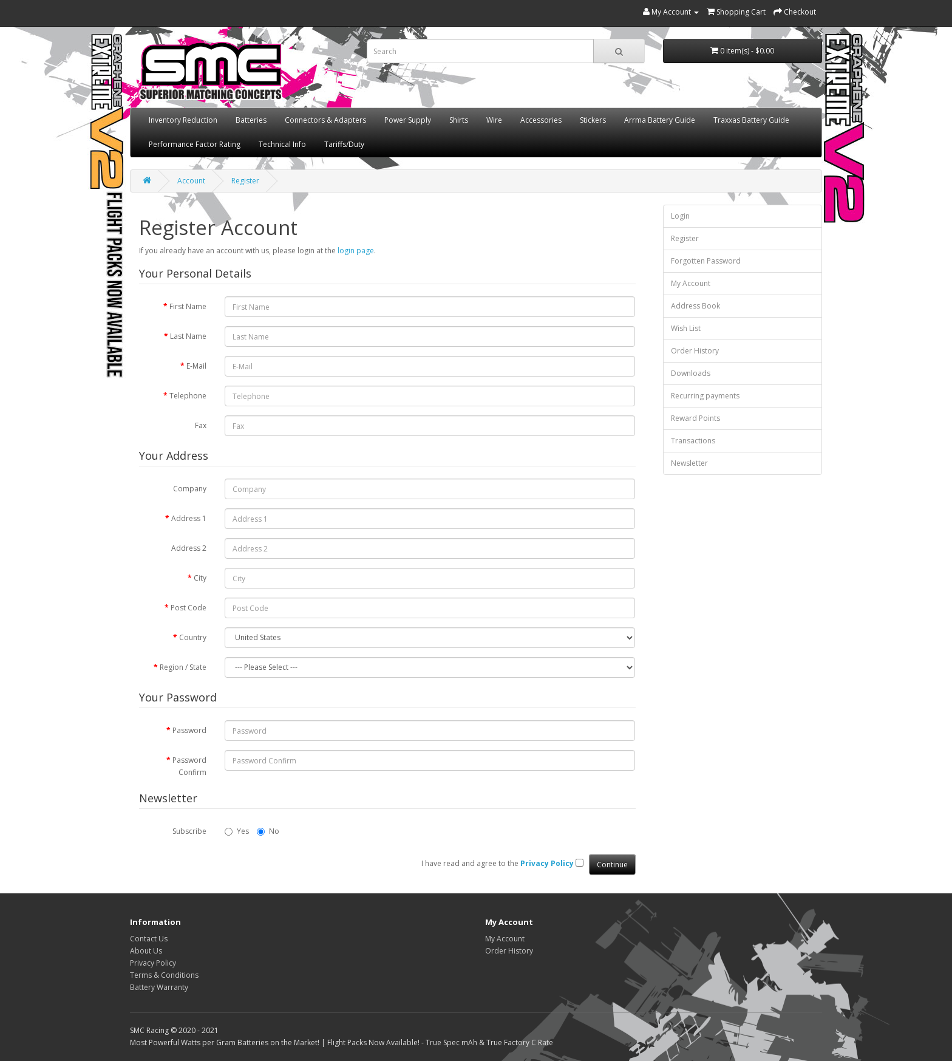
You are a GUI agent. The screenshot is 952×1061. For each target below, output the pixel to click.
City (200, 578)
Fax (200, 425)
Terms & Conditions (164, 975)
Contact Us (149, 938)
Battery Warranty (159, 987)
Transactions (693, 440)
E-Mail (196, 366)
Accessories (541, 120)
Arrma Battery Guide (659, 120)
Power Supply (407, 120)
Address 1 (188, 518)
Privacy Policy (153, 963)
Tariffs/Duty (344, 144)
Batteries (251, 120)
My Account (690, 283)
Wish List (686, 328)
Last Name (188, 336)
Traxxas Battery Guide (751, 120)
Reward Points (695, 418)
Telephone (187, 396)
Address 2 (188, 548)
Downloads (690, 373)
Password (189, 730)
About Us (146, 951)
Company (189, 488)
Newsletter (689, 463)
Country (192, 637)
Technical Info (282, 144)
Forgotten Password (706, 261)
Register (245, 181)
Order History (695, 351)
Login (680, 216)
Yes (237, 831)
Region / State (183, 667)
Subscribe (189, 831)
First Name (187, 306)
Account (191, 181)
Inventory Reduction (183, 120)
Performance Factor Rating (194, 144)
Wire (494, 120)
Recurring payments (705, 396)
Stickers (593, 120)
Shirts (458, 120)
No (268, 831)
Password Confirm (189, 766)
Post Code (188, 607)
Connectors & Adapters (325, 120)
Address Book (695, 306)
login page (356, 250)
